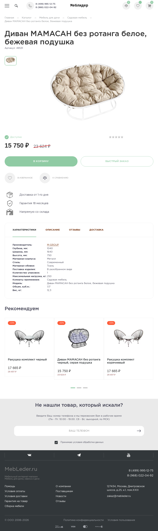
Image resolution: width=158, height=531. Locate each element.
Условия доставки (16, 496)
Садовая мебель (77, 18)
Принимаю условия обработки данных (82, 442)
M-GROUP (53, 245)
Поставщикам (64, 491)
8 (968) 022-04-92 (46, 7)
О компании (63, 486)
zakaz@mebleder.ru (119, 496)
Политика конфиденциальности (83, 520)
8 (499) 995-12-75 (45, 4)
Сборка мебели (14, 506)
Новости (61, 496)
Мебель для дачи (49, 18)
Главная (9, 18)
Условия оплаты (15, 491)
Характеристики (24, 230)
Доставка (96, 230)
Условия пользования (121, 520)
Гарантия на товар (16, 501)
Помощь (10, 486)
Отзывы (74, 230)
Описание (52, 230)
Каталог (27, 18)
